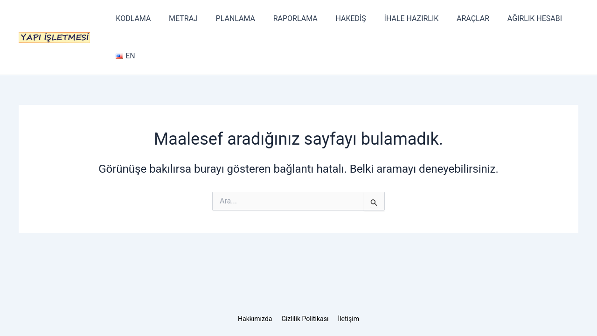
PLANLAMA (227, 18)
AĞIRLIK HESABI (511, 18)
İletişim (348, 318)
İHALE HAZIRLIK (394, 18)
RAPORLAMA (284, 18)
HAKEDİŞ (336, 18)
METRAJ (178, 18)
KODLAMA (131, 18)
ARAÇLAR (453, 18)
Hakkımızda (255, 318)
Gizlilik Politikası (304, 318)
